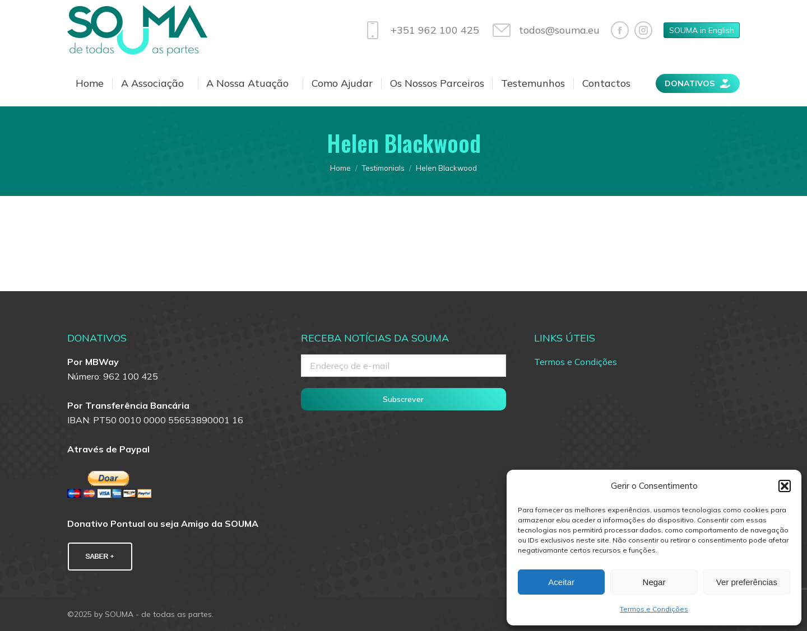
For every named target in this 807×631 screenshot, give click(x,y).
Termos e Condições (654, 609)
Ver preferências (746, 582)
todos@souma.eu (545, 30)
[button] (784, 486)
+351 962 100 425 (420, 30)
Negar (654, 582)
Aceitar (561, 582)
